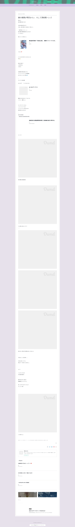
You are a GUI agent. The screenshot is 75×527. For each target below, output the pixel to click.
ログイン (55, 1)
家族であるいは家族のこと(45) (44, 440)
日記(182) (39, 440)
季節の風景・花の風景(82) (34, 440)
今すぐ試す (49, 1)
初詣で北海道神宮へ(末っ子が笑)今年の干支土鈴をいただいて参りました (28, 465)
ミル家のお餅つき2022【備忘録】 (23, 482)
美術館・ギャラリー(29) (21, 440)
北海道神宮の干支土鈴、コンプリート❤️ (25, 463)
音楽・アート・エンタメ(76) (27, 440)
